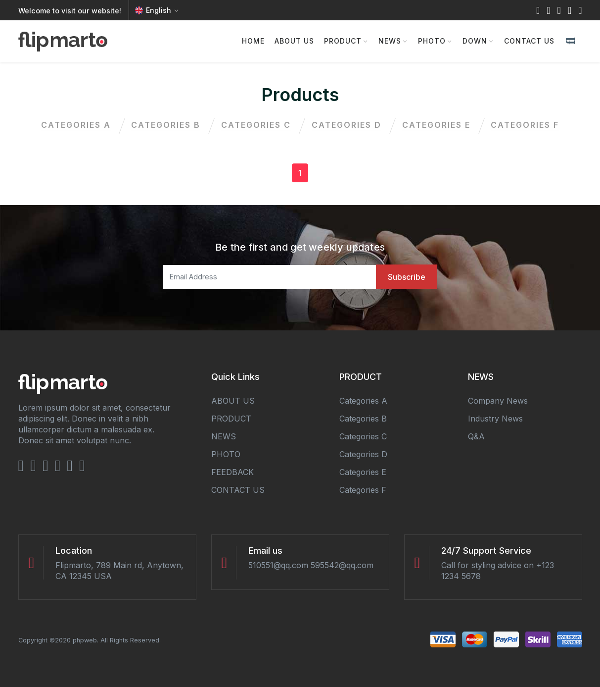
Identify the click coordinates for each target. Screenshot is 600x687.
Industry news (495, 418)
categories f (529, 125)
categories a (72, 125)
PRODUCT (343, 41)
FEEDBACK (232, 472)
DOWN (474, 41)
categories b (163, 125)
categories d (347, 125)
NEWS (389, 41)
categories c (255, 125)
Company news (498, 401)
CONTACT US (529, 41)
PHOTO (432, 41)
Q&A (476, 436)
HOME (253, 41)
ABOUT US (294, 41)
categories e (439, 125)
